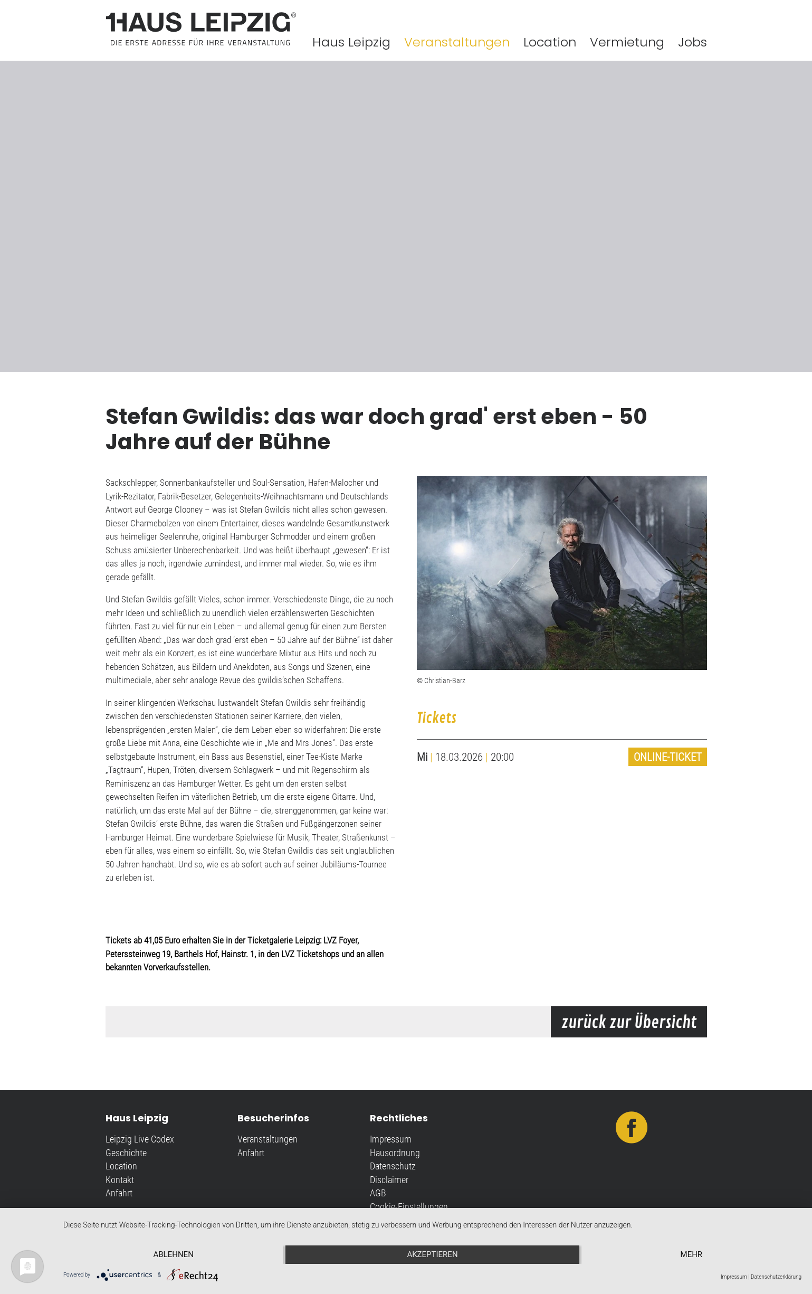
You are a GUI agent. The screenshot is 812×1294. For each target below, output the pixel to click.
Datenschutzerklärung (776, 1277)
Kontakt (120, 1179)
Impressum (391, 1139)
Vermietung (627, 42)
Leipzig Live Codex (140, 1139)
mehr (692, 1254)
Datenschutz (393, 1166)
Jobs (692, 42)
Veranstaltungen (457, 42)
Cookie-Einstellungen (409, 1206)
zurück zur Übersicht (628, 1023)
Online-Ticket (668, 756)
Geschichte (126, 1152)
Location (549, 42)
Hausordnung (395, 1152)
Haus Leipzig (351, 42)
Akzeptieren (432, 1254)
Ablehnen (173, 1254)
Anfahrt (119, 1192)
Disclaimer (389, 1179)
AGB (378, 1192)
